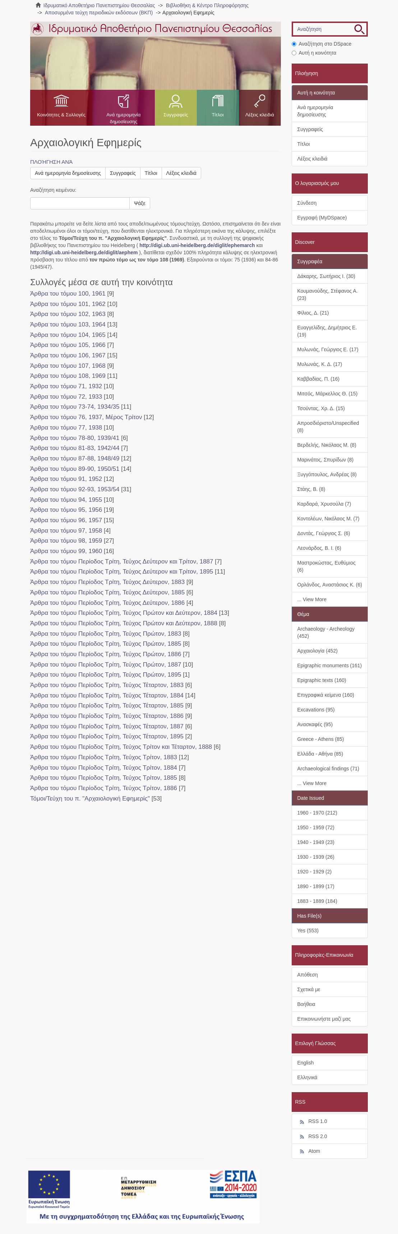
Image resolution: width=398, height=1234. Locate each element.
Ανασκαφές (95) (315, 724)
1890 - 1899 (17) (316, 886)
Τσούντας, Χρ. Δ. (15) (321, 408)
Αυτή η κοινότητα (314, 53)
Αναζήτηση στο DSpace (322, 44)
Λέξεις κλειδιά (259, 114)
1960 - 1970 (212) (317, 813)
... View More (312, 599)
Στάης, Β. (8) (311, 489)
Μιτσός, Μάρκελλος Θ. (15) (327, 393)
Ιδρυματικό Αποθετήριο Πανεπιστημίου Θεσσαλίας (99, 5)
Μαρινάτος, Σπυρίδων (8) (325, 460)
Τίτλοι (217, 114)
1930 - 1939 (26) (316, 857)
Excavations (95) (316, 710)
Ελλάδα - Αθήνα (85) (320, 754)
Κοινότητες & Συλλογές (61, 114)
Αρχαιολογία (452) (317, 651)
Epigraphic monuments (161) (329, 665)
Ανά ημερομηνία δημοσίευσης (123, 118)
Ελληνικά (307, 1077)
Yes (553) (308, 930)
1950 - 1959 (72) (316, 827)
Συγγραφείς (175, 114)
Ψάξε (139, 203)
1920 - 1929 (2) (314, 872)
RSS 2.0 (312, 1136)
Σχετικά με (308, 989)
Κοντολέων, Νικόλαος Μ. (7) (328, 518)
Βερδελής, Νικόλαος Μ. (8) (326, 445)
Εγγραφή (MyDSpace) (322, 218)
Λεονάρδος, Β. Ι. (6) (319, 548)
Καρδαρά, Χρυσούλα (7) (324, 504)
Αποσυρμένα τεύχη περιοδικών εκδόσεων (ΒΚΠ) (99, 12)
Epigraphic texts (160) (321, 680)
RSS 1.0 (312, 1121)
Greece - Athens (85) (320, 739)
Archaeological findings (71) (328, 768)
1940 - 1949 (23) (316, 842)
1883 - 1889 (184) (317, 901)
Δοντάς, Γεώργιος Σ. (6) (323, 533)
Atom (308, 1151)
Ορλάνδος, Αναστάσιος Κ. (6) (329, 585)
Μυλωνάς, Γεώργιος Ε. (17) (327, 349)
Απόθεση (307, 975)
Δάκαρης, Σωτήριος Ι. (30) (326, 276)
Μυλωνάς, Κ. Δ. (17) (319, 364)
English (305, 1063)
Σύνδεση (307, 203)
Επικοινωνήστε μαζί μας (324, 1019)
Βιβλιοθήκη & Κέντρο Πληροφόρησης (207, 5)
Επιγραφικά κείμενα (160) (326, 695)
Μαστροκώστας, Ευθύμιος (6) (326, 566)
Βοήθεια (306, 1004)
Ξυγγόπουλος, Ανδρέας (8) (327, 474)
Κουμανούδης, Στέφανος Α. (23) (327, 294)
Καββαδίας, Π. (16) (318, 379)
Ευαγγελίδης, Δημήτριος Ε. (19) (327, 331)
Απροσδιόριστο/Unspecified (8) (328, 426)
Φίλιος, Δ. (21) (313, 313)
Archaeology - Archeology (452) (326, 632)
